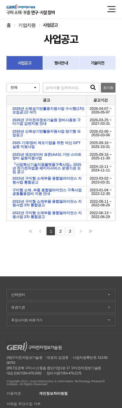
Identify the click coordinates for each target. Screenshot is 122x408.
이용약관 (14, 393)
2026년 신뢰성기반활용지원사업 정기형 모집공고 (46, 133)
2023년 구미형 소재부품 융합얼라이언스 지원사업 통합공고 (47, 180)
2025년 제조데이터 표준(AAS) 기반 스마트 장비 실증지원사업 (46, 156)
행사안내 (61, 63)
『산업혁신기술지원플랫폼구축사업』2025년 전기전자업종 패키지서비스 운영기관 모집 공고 (46, 168)
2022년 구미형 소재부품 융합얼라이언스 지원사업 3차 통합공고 (47, 203)
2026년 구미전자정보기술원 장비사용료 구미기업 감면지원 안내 (46, 121)
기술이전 (97, 63)
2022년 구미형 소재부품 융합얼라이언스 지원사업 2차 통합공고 (47, 214)
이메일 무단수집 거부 (24, 404)
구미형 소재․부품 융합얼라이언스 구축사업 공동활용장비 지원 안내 (47, 192)
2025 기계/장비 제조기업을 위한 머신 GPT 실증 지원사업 (46, 144)
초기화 (108, 88)
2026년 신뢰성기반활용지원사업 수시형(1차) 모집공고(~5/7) (48, 110)
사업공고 (24, 63)
